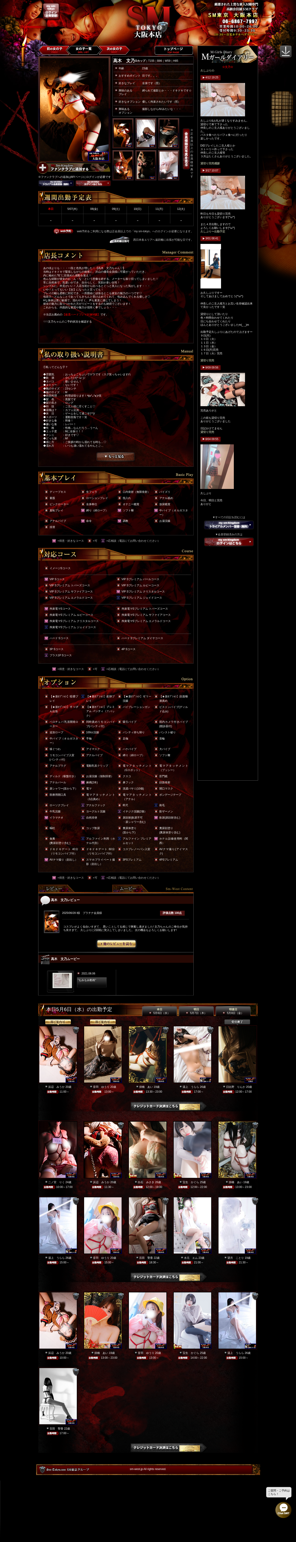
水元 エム (191, 1257)
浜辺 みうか (56, 1086)
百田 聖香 (146, 1257)
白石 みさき (146, 1182)
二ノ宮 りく (56, 1182)
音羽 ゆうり (101, 1086)
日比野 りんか (235, 1086)
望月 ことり (235, 1257)
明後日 (233, 1011)
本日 (159, 1011)
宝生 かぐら (191, 1182)
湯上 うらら (191, 1086)
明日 (196, 1011)
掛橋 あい (146, 1086)
